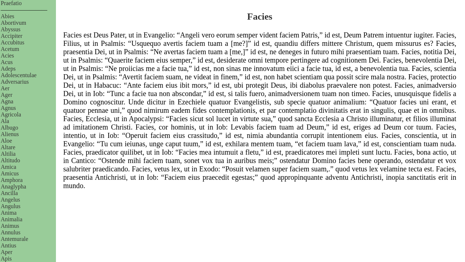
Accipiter (12, 36)
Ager (6, 95)
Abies (7, 16)
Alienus (10, 134)
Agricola (11, 114)
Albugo (9, 127)
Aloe (6, 141)
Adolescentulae (19, 75)
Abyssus (10, 29)
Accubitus (12, 42)
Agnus (8, 108)
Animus (10, 226)
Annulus (10, 232)
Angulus (10, 206)
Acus (7, 62)
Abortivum (13, 23)
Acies (7, 55)
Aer (5, 88)
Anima (9, 213)
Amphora (12, 180)
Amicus (10, 173)
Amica (8, 167)
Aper (6, 252)
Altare (8, 147)
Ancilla (9, 193)
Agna (7, 101)
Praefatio (11, 3)
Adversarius (15, 82)
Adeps (8, 69)
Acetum (10, 49)
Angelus (10, 199)
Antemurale (14, 239)
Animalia (12, 219)
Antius (8, 245)
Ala (5, 121)
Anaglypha (13, 186)
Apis (6, 258)
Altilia (8, 154)
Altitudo (10, 160)
